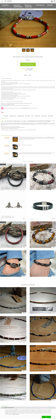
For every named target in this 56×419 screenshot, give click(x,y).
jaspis (32, 115)
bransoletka (6, 115)
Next (54, 27)
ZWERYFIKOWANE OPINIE (7, 135)
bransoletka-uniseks (20, 115)
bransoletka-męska (12, 115)
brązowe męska (44, 115)
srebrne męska (50, 115)
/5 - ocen (27, 70)
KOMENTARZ (5, 118)
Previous (2, 27)
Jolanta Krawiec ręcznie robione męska (28, 284)
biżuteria (25, 75)
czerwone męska (37, 115)
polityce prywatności (15, 414)
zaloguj (54, 2)
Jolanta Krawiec (30, 68)
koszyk (52, 2)
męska (30, 75)
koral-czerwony (27, 115)
